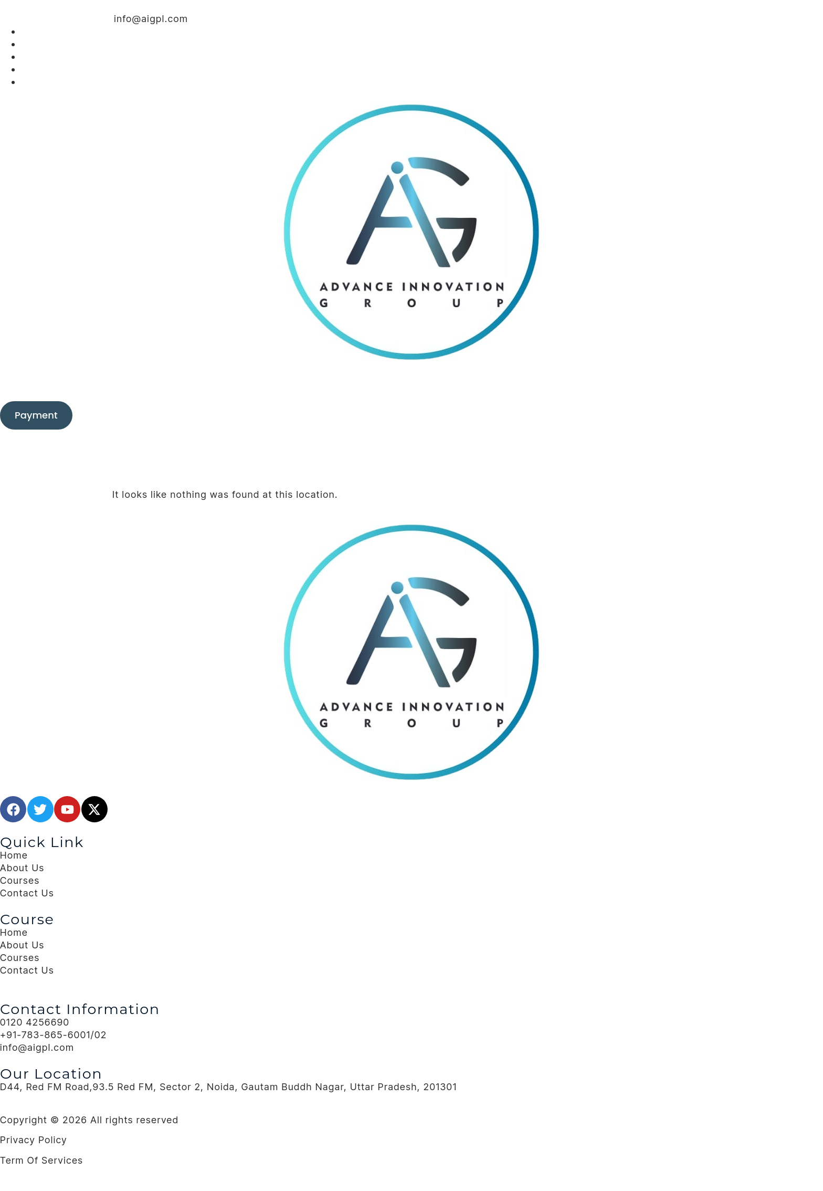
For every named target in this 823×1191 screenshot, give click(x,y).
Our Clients (421, 382)
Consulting (309, 382)
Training (364, 382)
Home (264, 382)
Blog (463, 382)
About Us (496, 382)
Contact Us (546, 382)
